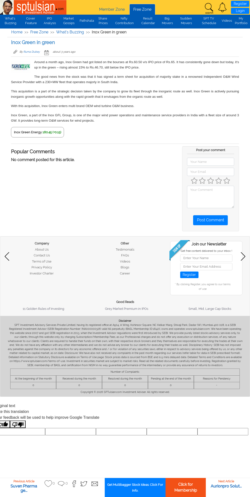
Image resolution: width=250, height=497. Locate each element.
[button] (222, 7)
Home (16, 32)
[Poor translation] (18, 424)
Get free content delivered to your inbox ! (206, 251)
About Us (42, 249)
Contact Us (42, 255)
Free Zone (142, 9)
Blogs (125, 267)
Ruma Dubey (31, 51)
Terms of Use (42, 261)
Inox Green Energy (28, 132)
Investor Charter (42, 273)
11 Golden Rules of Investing (43, 309)
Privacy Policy (41, 267)
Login (240, 11)
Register (240, 4)
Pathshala (87, 20)
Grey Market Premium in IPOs (126, 309)
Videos (227, 20)
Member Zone (112, 9)
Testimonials (125, 249)
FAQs (125, 255)
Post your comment (210, 150)
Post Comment (210, 220)
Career (125, 273)
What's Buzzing (70, 32)
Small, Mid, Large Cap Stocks (209, 309)
